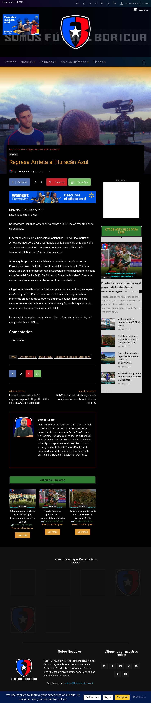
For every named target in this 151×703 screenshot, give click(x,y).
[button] (143, 62)
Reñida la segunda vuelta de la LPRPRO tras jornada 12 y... (128, 339)
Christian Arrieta (28, 356)
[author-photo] (22, 525)
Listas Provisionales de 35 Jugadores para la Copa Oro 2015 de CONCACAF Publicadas (29, 399)
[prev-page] (103, 391)
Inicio (12, 149)
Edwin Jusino (23, 171)
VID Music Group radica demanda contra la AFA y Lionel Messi (129, 376)
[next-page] (109, 391)
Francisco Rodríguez (22, 527)
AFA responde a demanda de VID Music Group (129, 322)
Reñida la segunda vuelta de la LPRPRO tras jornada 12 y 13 (83, 514)
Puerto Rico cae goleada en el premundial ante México (52, 514)
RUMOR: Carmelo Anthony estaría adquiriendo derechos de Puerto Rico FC (76, 399)
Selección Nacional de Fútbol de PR (73, 356)
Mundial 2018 (45, 356)
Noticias (21, 149)
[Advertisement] (121, 200)
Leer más (22, 535)
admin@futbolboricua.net (79, 683)
